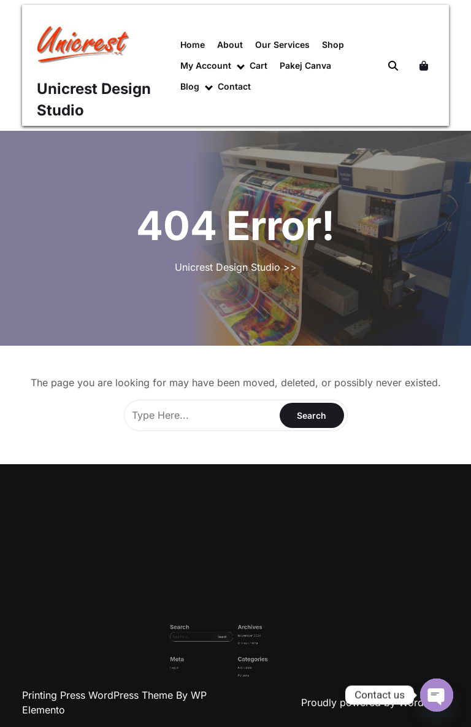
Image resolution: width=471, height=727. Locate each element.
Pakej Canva (305, 65)
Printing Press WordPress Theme (99, 695)
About (230, 44)
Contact (234, 86)
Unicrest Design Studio (227, 267)
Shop (333, 44)
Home (192, 44)
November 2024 (242, 643)
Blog (189, 86)
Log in (206, 658)
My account (205, 65)
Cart (258, 65)
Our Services (282, 44)
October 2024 (242, 647)
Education (240, 658)
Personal (240, 662)
